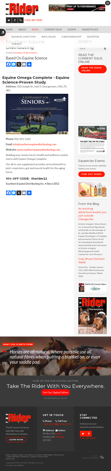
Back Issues (49, 36)
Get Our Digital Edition (55, 392)
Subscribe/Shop (71, 36)
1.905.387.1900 (33, 20)
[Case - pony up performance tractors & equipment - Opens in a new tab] (77, 7)
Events (72, 29)
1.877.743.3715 (63, 424)
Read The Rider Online (92, 69)
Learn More (16, 440)
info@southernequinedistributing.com (34, 144)
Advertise (93, 36)
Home (9, 29)
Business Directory (24, 36)
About (22, 29)
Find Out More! (92, 174)
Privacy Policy (43, 456)
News (35, 29)
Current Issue (53, 29)
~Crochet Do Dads (90, 367)
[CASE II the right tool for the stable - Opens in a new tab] (92, 139)
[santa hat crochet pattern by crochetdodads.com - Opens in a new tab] (92, 287)
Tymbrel (20, 465)
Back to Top (10, 459)
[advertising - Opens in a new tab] (92, 189)
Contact (17, 44)
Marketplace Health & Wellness (25, 53)
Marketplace (90, 29)
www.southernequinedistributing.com (38, 149)
